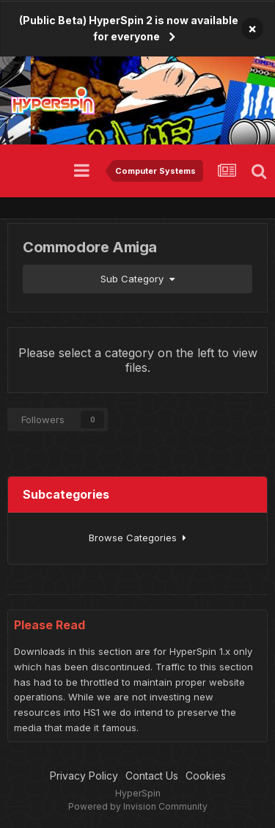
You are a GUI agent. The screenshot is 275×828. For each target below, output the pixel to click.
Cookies (206, 775)
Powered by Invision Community (138, 806)
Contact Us (151, 775)
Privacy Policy (84, 775)
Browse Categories (137, 537)
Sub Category (137, 279)
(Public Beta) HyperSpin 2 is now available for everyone (128, 28)
